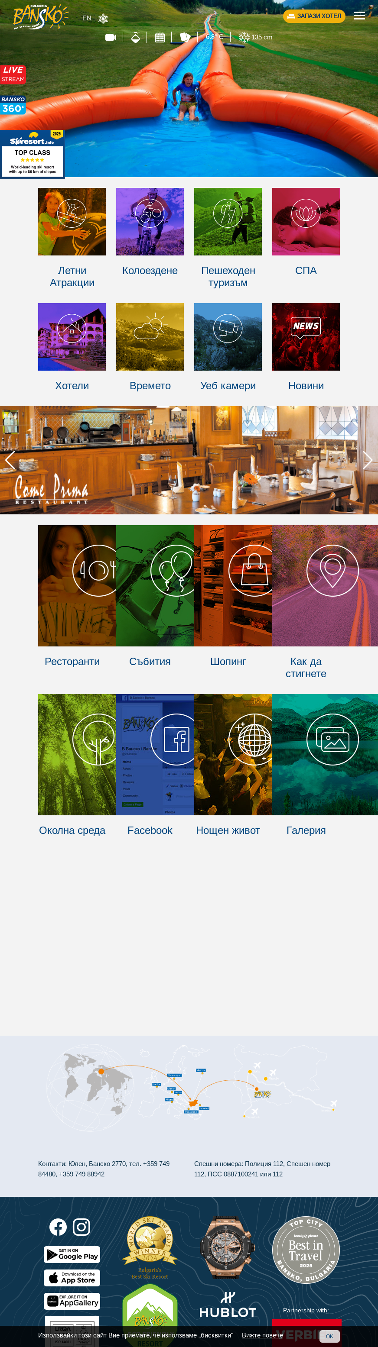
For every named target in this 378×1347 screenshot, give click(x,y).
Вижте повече (262, 1335)
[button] (368, 460)
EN (86, 18)
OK (329, 1336)
